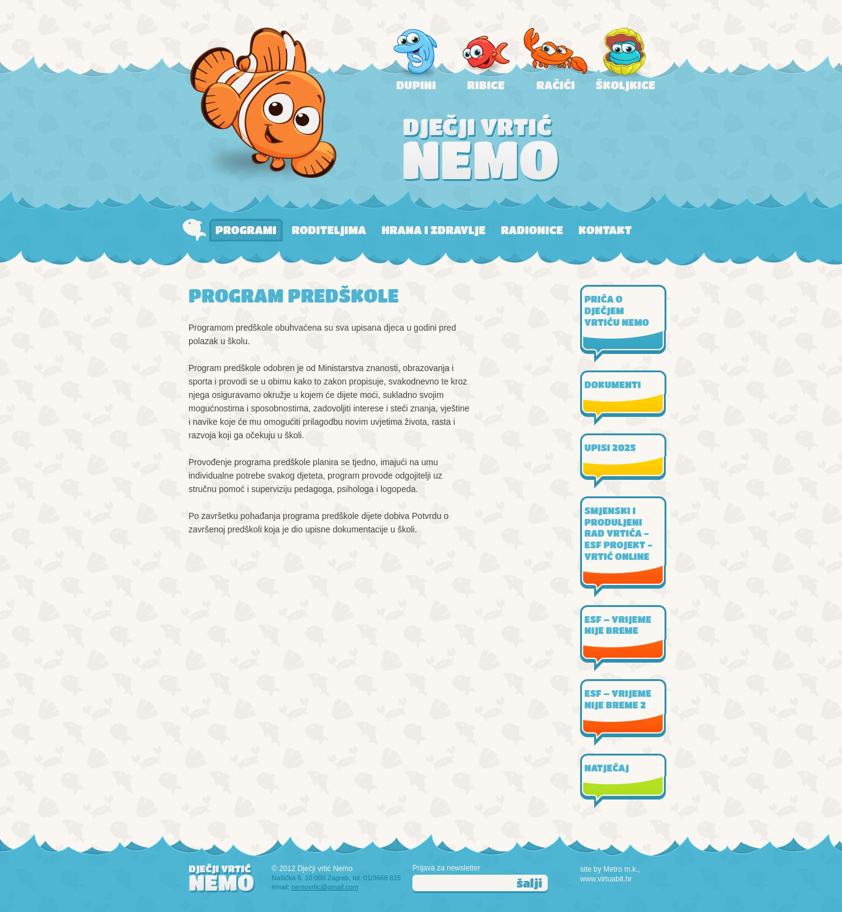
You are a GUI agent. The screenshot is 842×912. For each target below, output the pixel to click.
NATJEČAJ (606, 767)
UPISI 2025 (610, 447)
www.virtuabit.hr (606, 879)
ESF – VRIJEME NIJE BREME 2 (617, 699)
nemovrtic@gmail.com (324, 887)
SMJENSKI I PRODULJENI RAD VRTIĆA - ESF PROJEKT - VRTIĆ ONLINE (618, 533)
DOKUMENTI (612, 384)
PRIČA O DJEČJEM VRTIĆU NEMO (616, 310)
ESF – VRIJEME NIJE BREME (617, 625)
